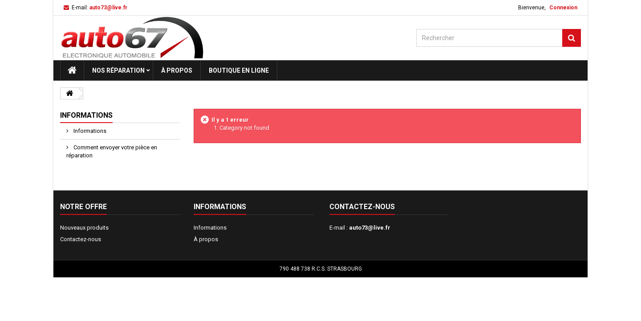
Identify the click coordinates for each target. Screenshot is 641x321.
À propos (176, 70)
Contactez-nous (80, 239)
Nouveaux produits (84, 227)
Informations (86, 115)
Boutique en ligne (239, 70)
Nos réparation (118, 70)
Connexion (563, 7)
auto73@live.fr (369, 227)
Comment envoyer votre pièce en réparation (111, 151)
